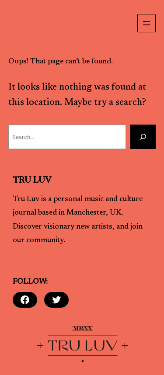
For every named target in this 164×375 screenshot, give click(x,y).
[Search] (143, 137)
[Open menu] (146, 23)
